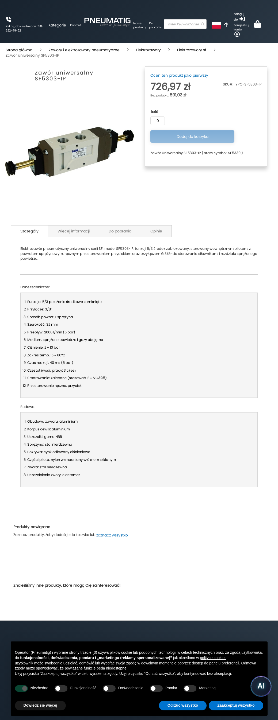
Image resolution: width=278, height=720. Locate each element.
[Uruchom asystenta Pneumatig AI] (259, 685)
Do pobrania (131, 25)
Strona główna (19, 50)
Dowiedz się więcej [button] (40, 705)
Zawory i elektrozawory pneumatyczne (84, 50)
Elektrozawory (148, 50)
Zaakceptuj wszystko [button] (235, 705)
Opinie (156, 231)
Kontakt (52, 25)
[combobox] (173, 24)
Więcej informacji (74, 231)
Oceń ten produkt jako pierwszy (179, 75)
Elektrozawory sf (191, 50)
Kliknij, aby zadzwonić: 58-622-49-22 (13, 28)
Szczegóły (29, 231)
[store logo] (84, 22)
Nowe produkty (116, 25)
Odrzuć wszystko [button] (182, 705)
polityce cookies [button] (213, 658)
